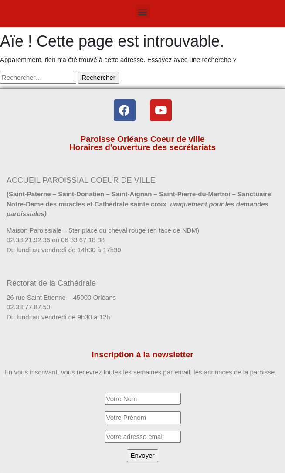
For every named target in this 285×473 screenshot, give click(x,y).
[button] (143, 11)
